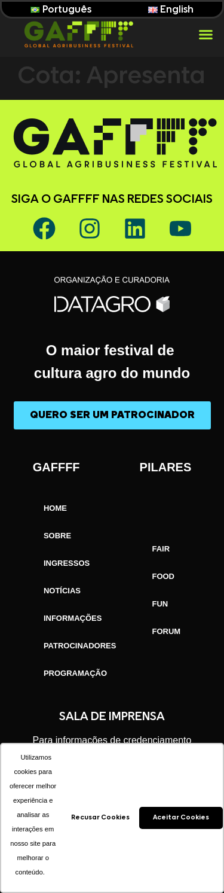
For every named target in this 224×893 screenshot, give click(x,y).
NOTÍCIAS (62, 590)
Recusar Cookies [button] (100, 817)
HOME (55, 508)
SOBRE (57, 535)
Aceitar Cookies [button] (181, 817)
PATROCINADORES (80, 645)
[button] (205, 34)
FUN (160, 603)
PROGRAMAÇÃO (75, 673)
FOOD (163, 576)
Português (60, 9)
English (171, 9)
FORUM (166, 631)
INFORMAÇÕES (73, 618)
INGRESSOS (67, 563)
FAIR (161, 548)
